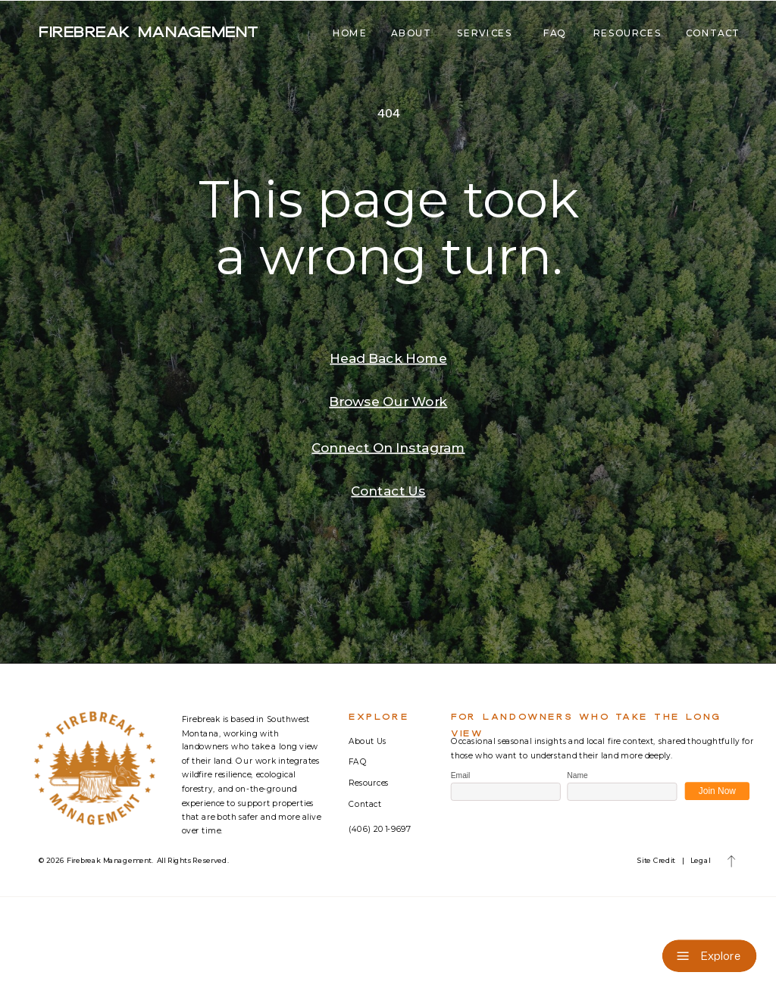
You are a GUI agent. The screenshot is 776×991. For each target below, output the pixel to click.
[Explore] (709, 955)
